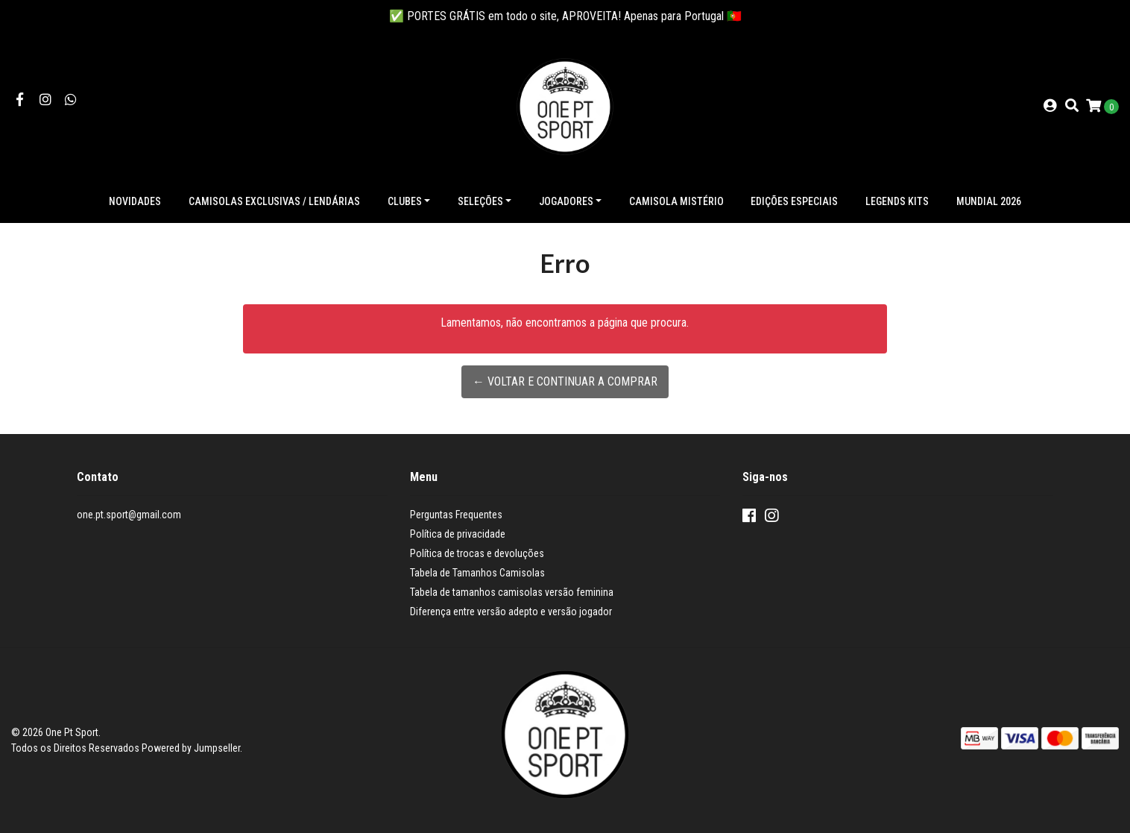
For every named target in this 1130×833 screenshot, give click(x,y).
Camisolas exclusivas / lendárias (274, 201)
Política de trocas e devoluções (477, 553)
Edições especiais (794, 201)
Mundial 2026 (988, 201)
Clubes (405, 201)
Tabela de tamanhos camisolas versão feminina (511, 592)
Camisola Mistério (676, 201)
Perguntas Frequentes (456, 515)
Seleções (480, 201)
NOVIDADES (135, 201)
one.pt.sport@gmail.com (129, 515)
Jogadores (566, 201)
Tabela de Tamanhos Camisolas (477, 573)
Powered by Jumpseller (191, 748)
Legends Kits (897, 201)
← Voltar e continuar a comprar (565, 381)
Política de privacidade (457, 534)
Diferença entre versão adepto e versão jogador (511, 611)
